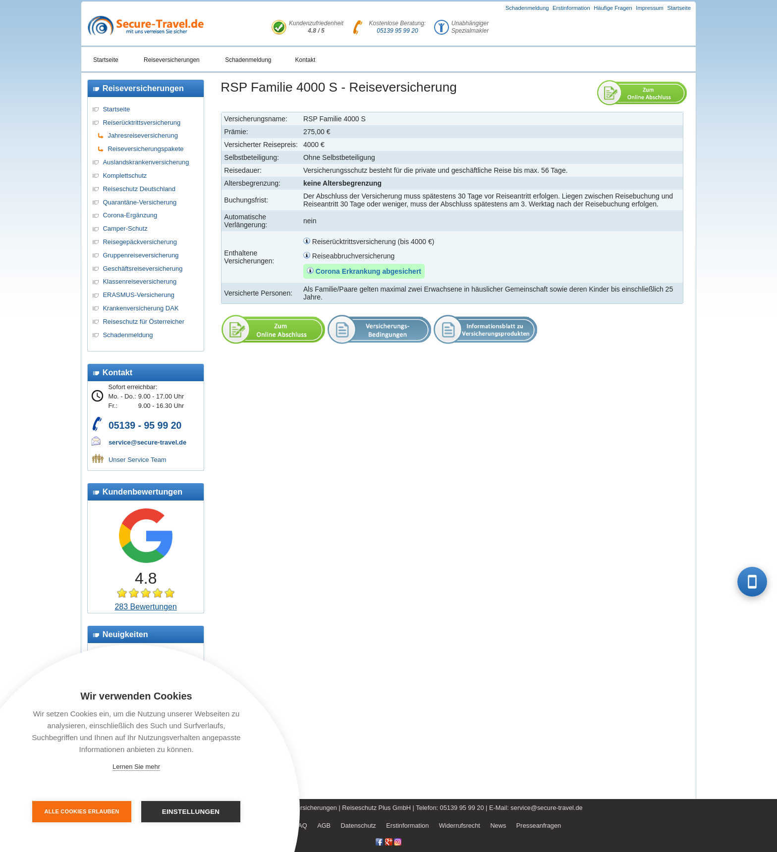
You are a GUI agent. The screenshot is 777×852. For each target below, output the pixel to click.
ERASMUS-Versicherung (138, 295)
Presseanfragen (538, 825)
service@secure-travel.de (147, 442)
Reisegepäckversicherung (140, 242)
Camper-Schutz (125, 228)
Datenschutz (358, 825)
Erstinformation (571, 8)
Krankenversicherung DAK (140, 308)
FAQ (300, 825)
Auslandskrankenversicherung (146, 162)
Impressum (650, 8)
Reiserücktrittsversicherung (141, 122)
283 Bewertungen (145, 606)
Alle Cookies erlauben (82, 811)
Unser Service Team (137, 459)
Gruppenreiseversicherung (140, 255)
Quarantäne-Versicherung (139, 202)
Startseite (679, 8)
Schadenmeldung (527, 8)
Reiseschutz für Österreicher (143, 321)
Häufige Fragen (613, 8)
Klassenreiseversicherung (139, 281)
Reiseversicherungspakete (145, 148)
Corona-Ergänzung (130, 215)
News (498, 825)
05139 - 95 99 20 (145, 425)
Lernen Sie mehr (136, 766)
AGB (324, 825)
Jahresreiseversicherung (143, 135)
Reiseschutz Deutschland (139, 189)
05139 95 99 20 (397, 30)
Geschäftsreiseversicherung (142, 268)
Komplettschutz (125, 175)
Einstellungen (191, 811)
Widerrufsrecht (459, 825)
